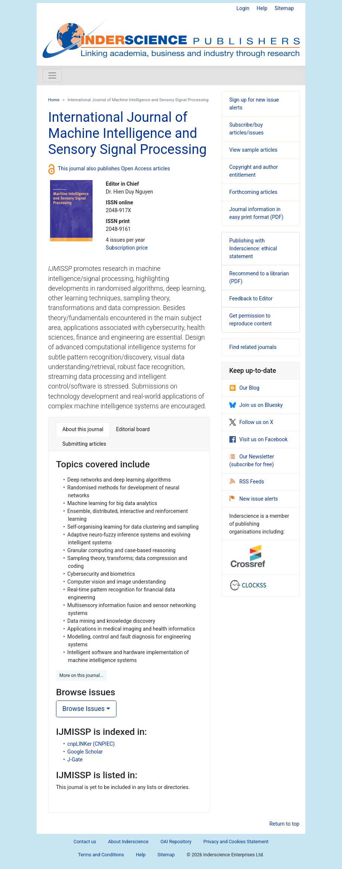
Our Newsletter (252, 457)
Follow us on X (251, 422)
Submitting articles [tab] (84, 444)
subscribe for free (251, 464)
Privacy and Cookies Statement (235, 841)
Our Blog (244, 388)
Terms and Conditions (101, 854)
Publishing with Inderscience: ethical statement (253, 248)
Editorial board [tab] (133, 429)
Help (261, 8)
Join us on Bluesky (256, 405)
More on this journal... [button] (81, 675)
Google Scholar (85, 752)
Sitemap (284, 8)
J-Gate (75, 760)
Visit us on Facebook (258, 439)
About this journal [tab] (82, 429)
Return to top (284, 824)
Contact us (85, 841)
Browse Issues (83, 708)
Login (242, 8)
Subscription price (126, 248)
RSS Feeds (247, 482)
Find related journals (252, 347)
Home (53, 100)
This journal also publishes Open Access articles (114, 168)
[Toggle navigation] (52, 75)
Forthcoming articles (253, 192)
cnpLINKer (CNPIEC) (91, 744)
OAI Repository (176, 841)
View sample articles (253, 150)
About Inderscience (128, 841)
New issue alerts (254, 499)
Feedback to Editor (251, 298)
